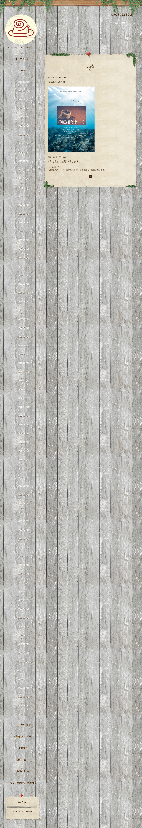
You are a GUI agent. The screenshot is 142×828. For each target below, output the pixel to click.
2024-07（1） (23, 152)
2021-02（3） (23, 451)
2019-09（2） (23, 591)
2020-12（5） (23, 468)
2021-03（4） (23, 442)
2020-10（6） (23, 486)
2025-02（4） (23, 126)
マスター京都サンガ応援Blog (22, 783)
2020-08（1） (23, 503)
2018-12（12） (24, 670)
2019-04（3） (23, 635)
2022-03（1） (23, 345)
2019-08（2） (23, 600)
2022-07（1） (23, 310)
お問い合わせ (23, 771)
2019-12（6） (23, 565)
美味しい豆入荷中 (57, 81)
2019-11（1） (23, 574)
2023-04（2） (23, 249)
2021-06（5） (23, 416)
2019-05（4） (23, 626)
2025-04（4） (23, 108)
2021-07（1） (23, 407)
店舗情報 (23, 748)
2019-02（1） (23, 653)
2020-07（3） (23, 512)
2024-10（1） (23, 143)
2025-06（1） (23, 99)
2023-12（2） (23, 196)
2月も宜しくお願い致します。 (64, 161)
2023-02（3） (23, 266)
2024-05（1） (23, 170)
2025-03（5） (23, 117)
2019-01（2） (23, 661)
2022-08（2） (23, 301)
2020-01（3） (23, 556)
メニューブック (23, 724)
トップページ (22, 59)
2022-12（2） (23, 284)
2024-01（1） (23, 187)
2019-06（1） (23, 618)
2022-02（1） (23, 354)
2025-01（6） (23, 135)
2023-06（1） (23, 240)
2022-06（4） (23, 319)
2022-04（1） (23, 337)
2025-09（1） (23, 91)
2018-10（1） (23, 688)
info (23, 70)
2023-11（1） (23, 205)
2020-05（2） (23, 521)
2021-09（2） (23, 389)
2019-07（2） (23, 609)
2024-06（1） (23, 161)
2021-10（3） (23, 380)
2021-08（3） (23, 398)
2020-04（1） (23, 530)
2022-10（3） (23, 293)
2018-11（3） (23, 679)
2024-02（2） (23, 178)
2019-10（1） (23, 582)
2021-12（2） (23, 372)
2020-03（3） (23, 539)
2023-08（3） (23, 222)
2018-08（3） (23, 705)
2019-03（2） (23, 644)
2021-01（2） (23, 459)
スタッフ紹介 (22, 760)
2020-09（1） (23, 495)
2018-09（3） (23, 697)
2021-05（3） (23, 424)
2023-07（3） (23, 231)
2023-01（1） (23, 275)
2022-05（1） (23, 328)
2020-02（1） (23, 547)
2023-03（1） (23, 258)
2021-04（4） (23, 433)
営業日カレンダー (22, 736)
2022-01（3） (23, 363)
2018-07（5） (23, 714)
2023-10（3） (23, 214)
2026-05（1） (23, 82)
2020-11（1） (23, 477)
